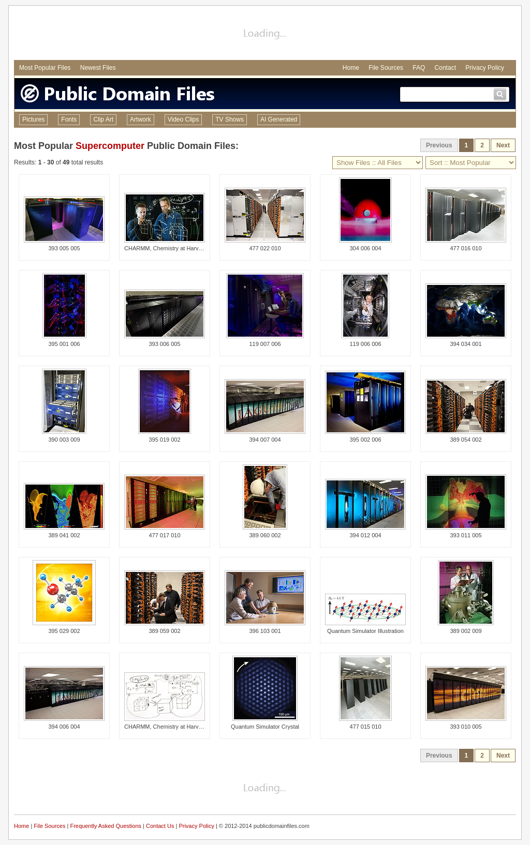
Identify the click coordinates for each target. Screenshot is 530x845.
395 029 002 (64, 631)
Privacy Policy (484, 67)
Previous (439, 145)
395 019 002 (164, 439)
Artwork (140, 119)
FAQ (419, 67)
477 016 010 (465, 248)
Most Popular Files (44, 67)
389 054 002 (465, 439)
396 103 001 (265, 631)
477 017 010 (164, 535)
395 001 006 (64, 344)
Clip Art (103, 119)
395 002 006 (365, 439)
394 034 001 (465, 344)
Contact (445, 67)
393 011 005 (465, 535)
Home (351, 67)
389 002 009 (465, 631)
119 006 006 (365, 344)
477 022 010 (265, 248)
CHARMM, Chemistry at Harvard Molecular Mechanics (193, 248)
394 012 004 (365, 535)
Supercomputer (110, 146)
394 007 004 (265, 439)
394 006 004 (64, 726)
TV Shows (229, 119)
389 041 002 (64, 535)
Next (503, 145)
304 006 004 (365, 248)
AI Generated (278, 119)
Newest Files (98, 67)
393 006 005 (164, 344)
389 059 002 (164, 631)
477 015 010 (365, 726)
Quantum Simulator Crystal (265, 726)
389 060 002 (265, 535)
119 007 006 (265, 344)
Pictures (33, 119)
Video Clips (183, 119)
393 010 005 (465, 726)
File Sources (386, 67)
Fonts (69, 119)
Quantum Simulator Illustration (365, 631)
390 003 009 (64, 439)
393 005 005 (64, 248)
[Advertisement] (265, 34)
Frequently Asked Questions (105, 826)
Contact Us (160, 826)
